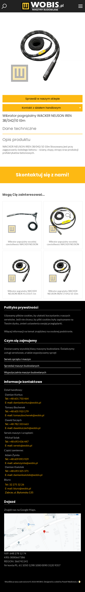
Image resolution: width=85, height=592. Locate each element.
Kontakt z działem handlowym (41, 108)
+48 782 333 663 (19, 424)
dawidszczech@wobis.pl (26, 427)
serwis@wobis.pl (22, 445)
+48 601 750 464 (19, 398)
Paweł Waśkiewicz (70, 581)
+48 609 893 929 (19, 459)
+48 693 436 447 (19, 441)
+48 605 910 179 (19, 411)
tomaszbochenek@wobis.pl (28, 415)
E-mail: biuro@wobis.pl (18, 488)
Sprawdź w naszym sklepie (42, 99)
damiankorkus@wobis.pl (27, 402)
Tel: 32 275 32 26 (14, 484)
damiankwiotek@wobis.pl (27, 474)
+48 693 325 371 (19, 470)
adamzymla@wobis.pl (25, 462)
